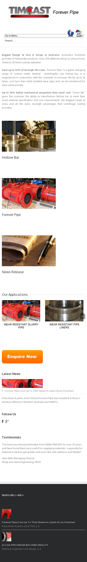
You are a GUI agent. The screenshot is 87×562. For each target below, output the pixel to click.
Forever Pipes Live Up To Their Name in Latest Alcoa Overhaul (39, 390)
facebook (3, 421)
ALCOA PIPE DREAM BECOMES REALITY (25, 545)
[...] (37, 526)
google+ (7, 421)
